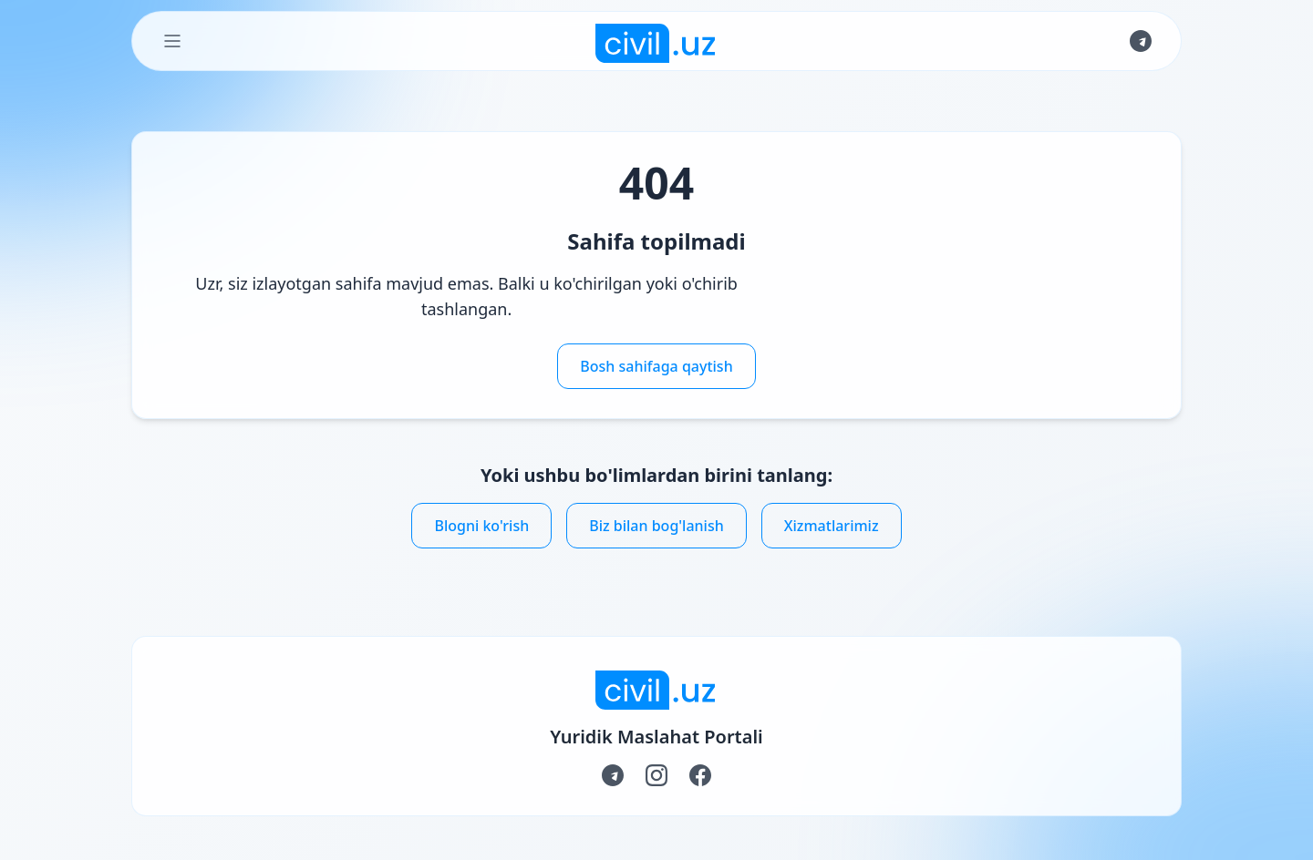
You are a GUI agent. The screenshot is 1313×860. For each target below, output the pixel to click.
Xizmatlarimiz (831, 526)
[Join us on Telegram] (1140, 41)
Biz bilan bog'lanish (656, 526)
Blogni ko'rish (481, 526)
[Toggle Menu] (172, 41)
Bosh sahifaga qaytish (656, 366)
